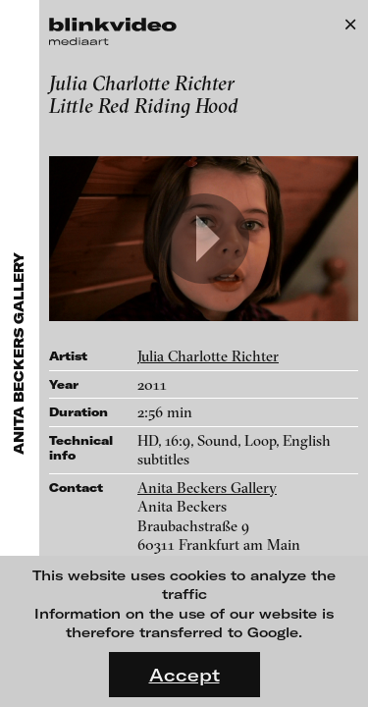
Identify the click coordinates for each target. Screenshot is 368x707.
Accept (184, 674)
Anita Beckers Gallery (207, 487)
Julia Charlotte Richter (208, 356)
